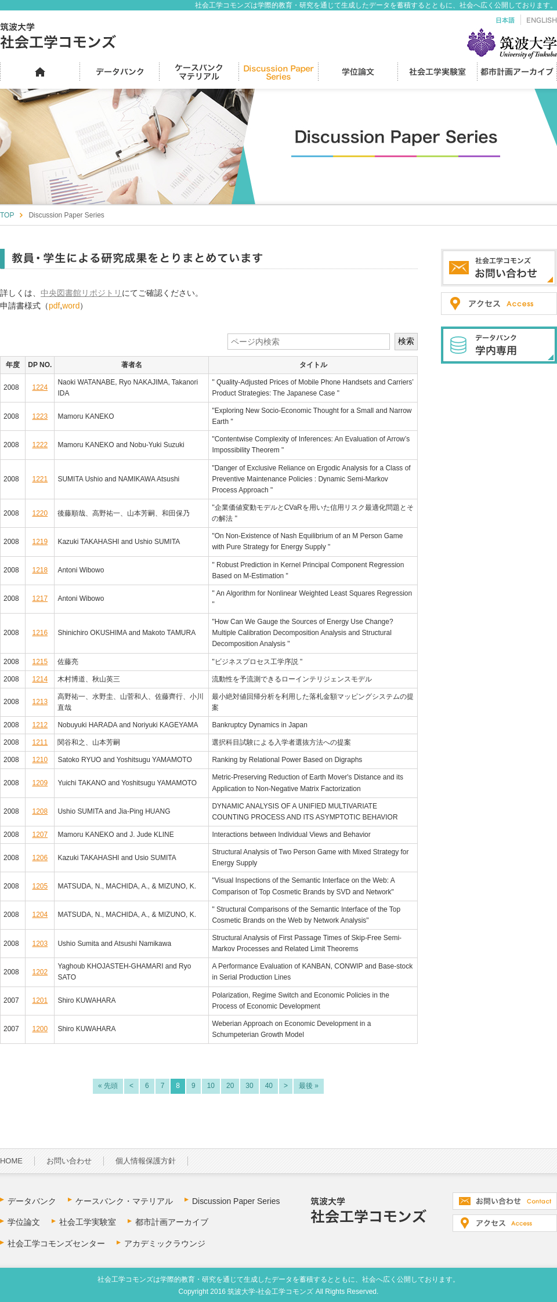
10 (211, 1086)
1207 (40, 834)
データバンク (32, 1201)
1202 (40, 972)
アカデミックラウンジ (164, 1243)
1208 (40, 811)
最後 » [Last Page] (309, 1086)
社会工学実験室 (87, 1222)
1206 (40, 858)
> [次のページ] (286, 1086)
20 (230, 1086)
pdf (54, 305)
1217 (40, 598)
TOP (7, 215)
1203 (40, 944)
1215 (40, 662)
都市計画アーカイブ (171, 1222)
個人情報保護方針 (145, 1160)
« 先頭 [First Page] (108, 1086)
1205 (40, 886)
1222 (40, 445)
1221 (40, 479)
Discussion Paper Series (236, 1201)
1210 (40, 760)
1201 (40, 1000)
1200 (40, 1029)
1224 (40, 387)
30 (249, 1086)
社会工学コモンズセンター (56, 1243)
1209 (40, 783)
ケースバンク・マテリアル (124, 1201)
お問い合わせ (69, 1160)
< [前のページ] (131, 1086)
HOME (11, 1160)
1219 (40, 542)
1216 (40, 633)
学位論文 (24, 1222)
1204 (40, 915)
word (70, 305)
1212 (40, 725)
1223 (40, 416)
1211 (40, 742)
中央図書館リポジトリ (81, 293)
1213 (40, 702)
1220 (40, 513)
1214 (40, 679)
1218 (40, 570)
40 (269, 1086)
